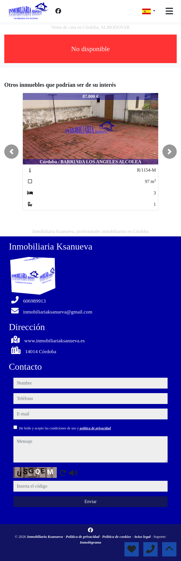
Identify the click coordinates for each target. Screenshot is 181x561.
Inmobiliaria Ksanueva (45, 536)
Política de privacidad (83, 536)
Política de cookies (117, 536)
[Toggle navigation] (169, 11)
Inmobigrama (90, 542)
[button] (11, 151)
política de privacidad (95, 428)
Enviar (91, 501)
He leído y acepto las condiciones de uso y (65, 428)
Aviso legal (143, 536)
